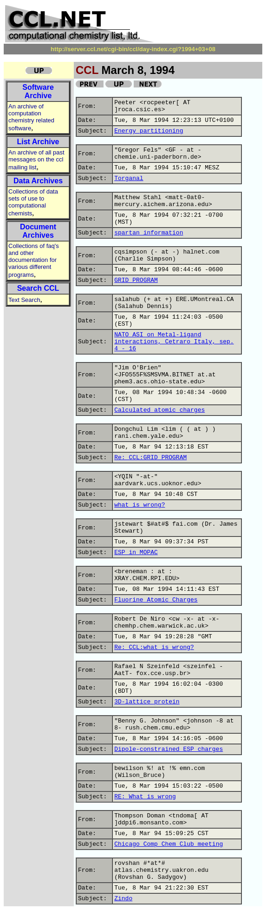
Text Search (24, 299)
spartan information (148, 232)
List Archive (38, 142)
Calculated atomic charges (159, 410)
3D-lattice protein (146, 701)
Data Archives (38, 181)
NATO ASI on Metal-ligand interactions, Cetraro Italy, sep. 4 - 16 (174, 341)
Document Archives (38, 231)
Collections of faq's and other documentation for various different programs (33, 260)
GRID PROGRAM (136, 280)
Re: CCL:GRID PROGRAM (150, 457)
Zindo (123, 898)
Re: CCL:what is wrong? (154, 647)
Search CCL (38, 288)
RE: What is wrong (145, 796)
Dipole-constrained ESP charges (168, 749)
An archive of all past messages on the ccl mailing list (36, 160)
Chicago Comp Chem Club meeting (168, 844)
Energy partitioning (148, 130)
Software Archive (38, 91)
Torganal (128, 178)
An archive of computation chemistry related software (31, 117)
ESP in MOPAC (136, 552)
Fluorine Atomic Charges (155, 599)
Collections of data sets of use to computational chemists (33, 202)
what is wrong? (139, 505)
